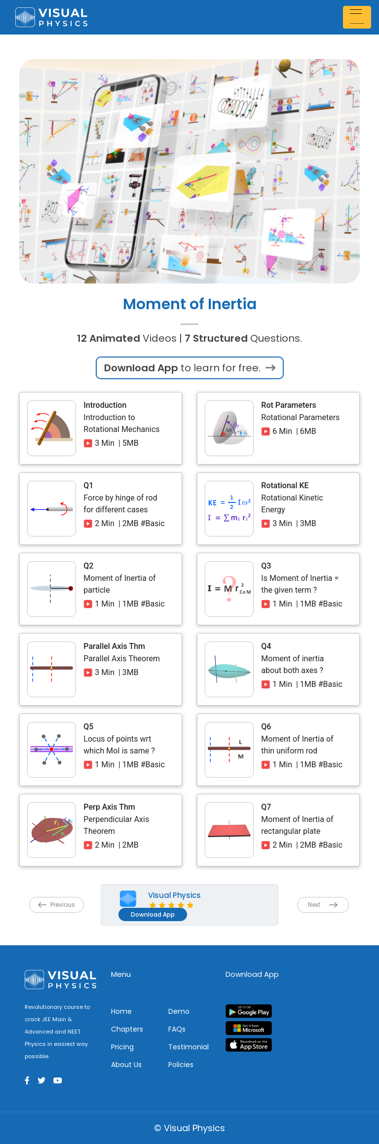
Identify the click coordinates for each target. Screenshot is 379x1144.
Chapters (127, 1029)
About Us (126, 1065)
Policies (180, 1065)
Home (121, 1011)
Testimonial (188, 1047)
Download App (153, 914)
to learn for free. (189, 368)
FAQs (177, 1029)
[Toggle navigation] (358, 17)
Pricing (122, 1047)
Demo (179, 1011)
